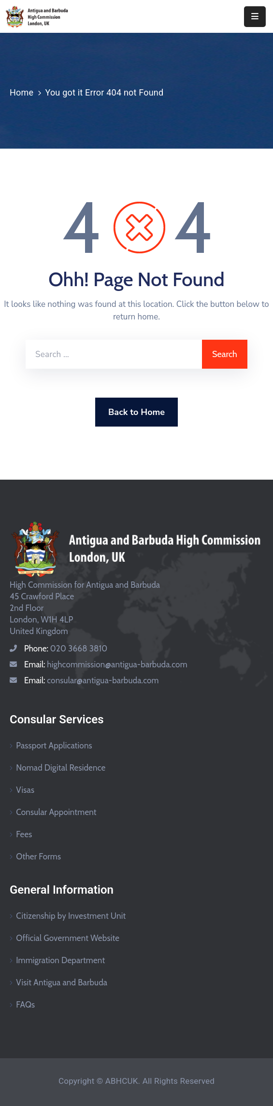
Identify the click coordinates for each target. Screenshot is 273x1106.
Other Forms (38, 856)
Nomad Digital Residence (60, 768)
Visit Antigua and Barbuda (61, 982)
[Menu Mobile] (255, 16)
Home (21, 92)
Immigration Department (60, 960)
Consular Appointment (56, 812)
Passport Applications (54, 745)
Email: (105, 664)
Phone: (65, 648)
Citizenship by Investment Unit (71, 916)
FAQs (25, 1004)
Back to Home (136, 412)
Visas (25, 790)
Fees (24, 834)
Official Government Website (67, 938)
